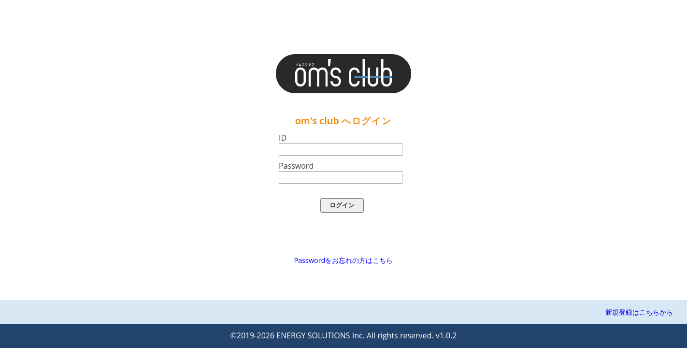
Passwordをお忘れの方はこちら (343, 260)
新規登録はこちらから (639, 312)
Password (296, 165)
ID (282, 137)
